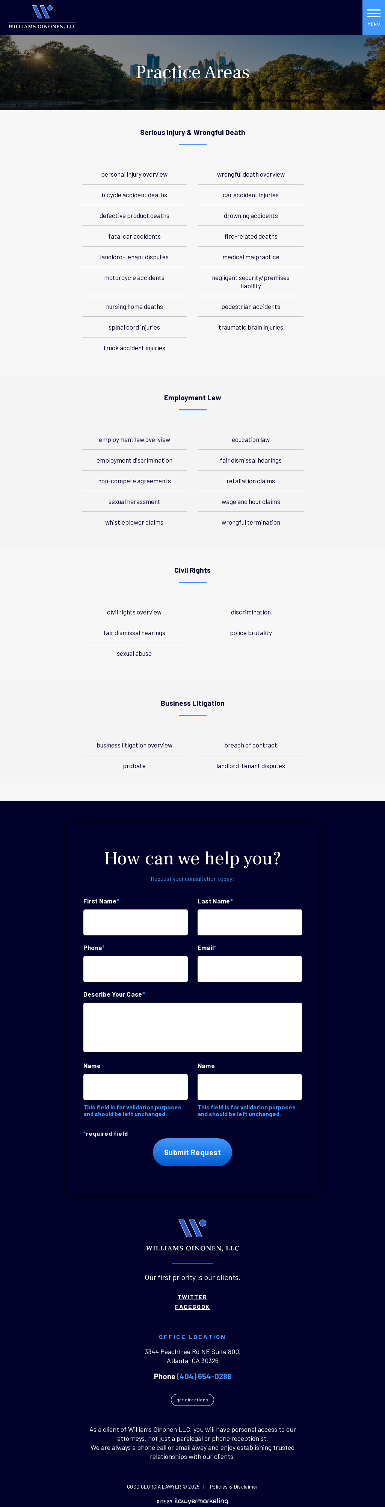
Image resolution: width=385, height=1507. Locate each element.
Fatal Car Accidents (134, 236)
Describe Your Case (114, 994)
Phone (94, 947)
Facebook (192, 1307)
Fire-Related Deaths (251, 236)
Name (92, 1065)
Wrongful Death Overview (251, 174)
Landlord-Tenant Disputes (134, 256)
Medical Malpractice (250, 256)
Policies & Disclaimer (234, 1487)
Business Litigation (193, 703)
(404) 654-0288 (204, 1376)
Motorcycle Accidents (134, 277)
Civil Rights (192, 570)
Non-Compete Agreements (134, 480)
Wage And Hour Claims (251, 501)
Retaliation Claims (250, 480)
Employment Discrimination (134, 460)
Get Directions (192, 1399)
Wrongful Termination (251, 522)
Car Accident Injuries (251, 194)
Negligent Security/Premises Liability (251, 281)
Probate (134, 765)
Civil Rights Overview (134, 612)
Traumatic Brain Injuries (251, 327)
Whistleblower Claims (134, 522)
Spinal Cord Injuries (134, 327)
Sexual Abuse (134, 653)
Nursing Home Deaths (134, 306)
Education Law (251, 439)
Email (207, 947)
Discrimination (251, 612)
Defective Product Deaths (134, 215)
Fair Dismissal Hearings (251, 460)
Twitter (192, 1297)
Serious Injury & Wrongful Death (192, 132)
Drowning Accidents (251, 215)
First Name (101, 901)
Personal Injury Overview (134, 174)
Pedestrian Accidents (250, 306)
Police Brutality (251, 632)
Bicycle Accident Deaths (134, 194)
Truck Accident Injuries (134, 347)
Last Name (215, 901)
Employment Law (192, 397)
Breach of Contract (250, 745)
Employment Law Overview (134, 439)
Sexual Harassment (134, 501)
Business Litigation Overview (134, 745)
